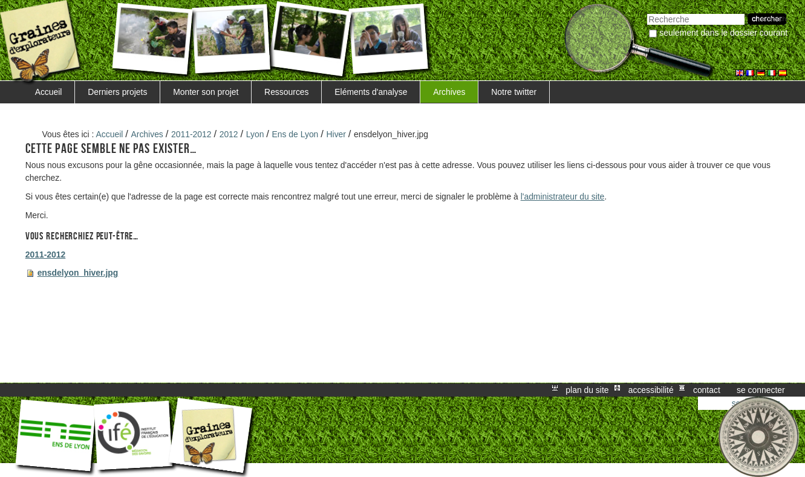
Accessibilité (651, 390)
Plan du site (586, 390)
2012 (229, 134)
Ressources (286, 92)
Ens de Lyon (295, 134)
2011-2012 (191, 134)
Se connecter (761, 390)
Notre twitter (513, 92)
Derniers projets (117, 92)
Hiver (336, 134)
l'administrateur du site (563, 196)
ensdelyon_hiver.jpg (78, 272)
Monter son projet (205, 92)
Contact (706, 390)
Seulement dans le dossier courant (723, 32)
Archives (449, 92)
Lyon (255, 134)
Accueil (48, 92)
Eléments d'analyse (370, 92)
